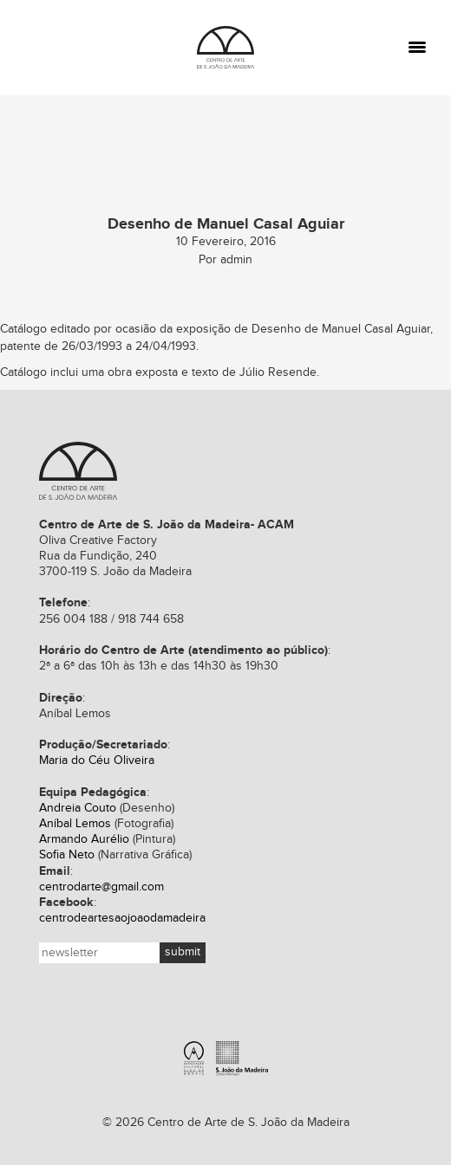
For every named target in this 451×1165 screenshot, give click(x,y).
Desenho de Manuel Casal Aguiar (341, 329)
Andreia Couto (77, 808)
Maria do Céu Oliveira (96, 760)
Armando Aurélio (84, 839)
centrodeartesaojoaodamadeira (122, 918)
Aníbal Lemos (75, 824)
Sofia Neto (67, 855)
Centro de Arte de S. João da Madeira (78, 471)
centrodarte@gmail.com (101, 887)
